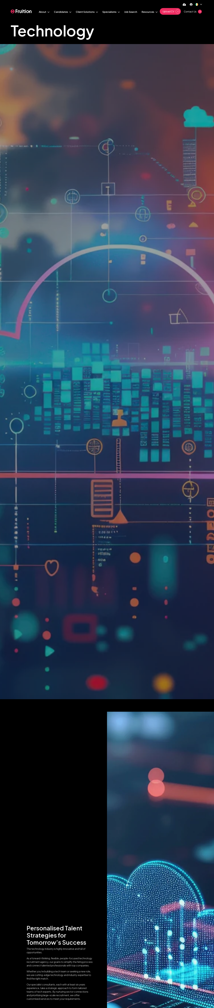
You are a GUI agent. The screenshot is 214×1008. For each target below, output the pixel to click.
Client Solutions (85, 11)
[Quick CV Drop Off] (184, 4)
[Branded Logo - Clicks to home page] (21, 11)
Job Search (130, 11)
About (43, 11)
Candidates (61, 11)
